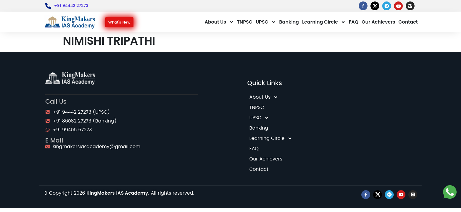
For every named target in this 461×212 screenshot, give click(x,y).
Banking (289, 22)
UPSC (266, 22)
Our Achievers (378, 22)
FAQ (353, 22)
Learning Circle (324, 22)
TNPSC (245, 22)
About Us (219, 22)
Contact (408, 22)
